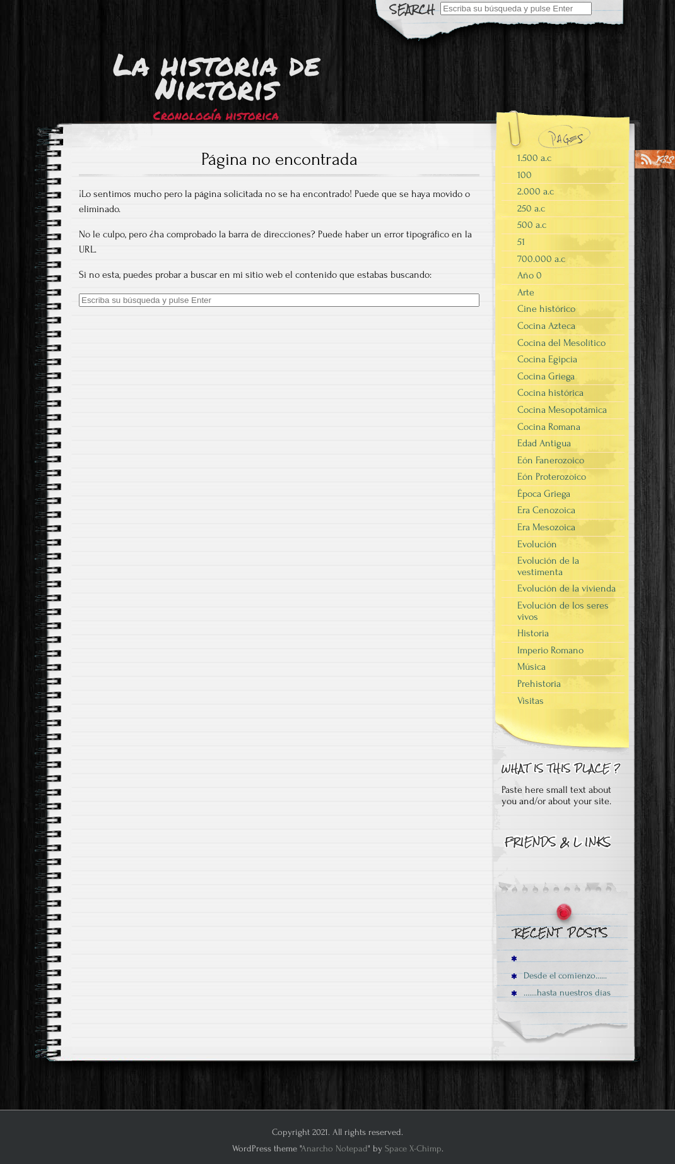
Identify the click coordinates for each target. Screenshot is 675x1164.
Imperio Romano (550, 650)
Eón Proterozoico (551, 476)
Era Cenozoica (546, 510)
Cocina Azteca (546, 325)
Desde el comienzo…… (559, 975)
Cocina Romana (548, 426)
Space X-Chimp (413, 1148)
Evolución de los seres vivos (563, 611)
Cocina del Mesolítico (561, 342)
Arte (525, 292)
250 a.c (531, 208)
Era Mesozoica (546, 527)
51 (521, 241)
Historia (533, 633)
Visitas (530, 700)
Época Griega (543, 493)
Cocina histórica (550, 392)
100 (524, 175)
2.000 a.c (535, 191)
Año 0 (529, 275)
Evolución (537, 544)
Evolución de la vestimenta (548, 566)
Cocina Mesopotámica (562, 409)
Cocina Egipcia (547, 359)
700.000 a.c (541, 258)
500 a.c (531, 224)
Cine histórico (546, 308)
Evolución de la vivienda (566, 588)
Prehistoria (539, 683)
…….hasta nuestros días (561, 992)
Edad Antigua (544, 443)
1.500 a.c (534, 157)
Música (531, 666)
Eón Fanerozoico (550, 460)
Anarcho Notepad (334, 1148)
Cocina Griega (546, 376)
